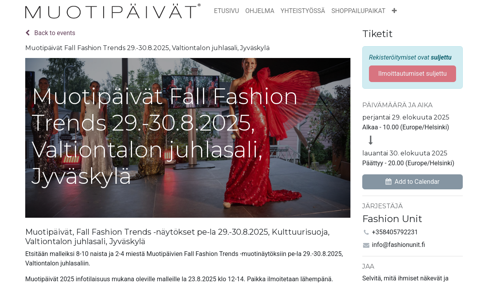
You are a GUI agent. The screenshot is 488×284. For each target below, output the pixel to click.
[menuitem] (226, 11)
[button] (394, 11)
